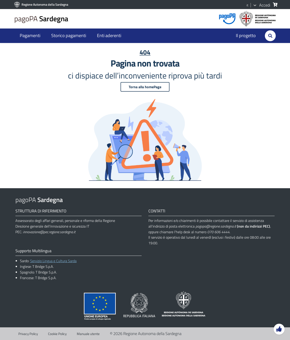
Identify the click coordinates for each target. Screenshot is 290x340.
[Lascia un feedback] (279, 329)
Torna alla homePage (145, 87)
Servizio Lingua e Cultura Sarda (53, 261)
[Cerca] (273, 4)
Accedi (264, 5)
